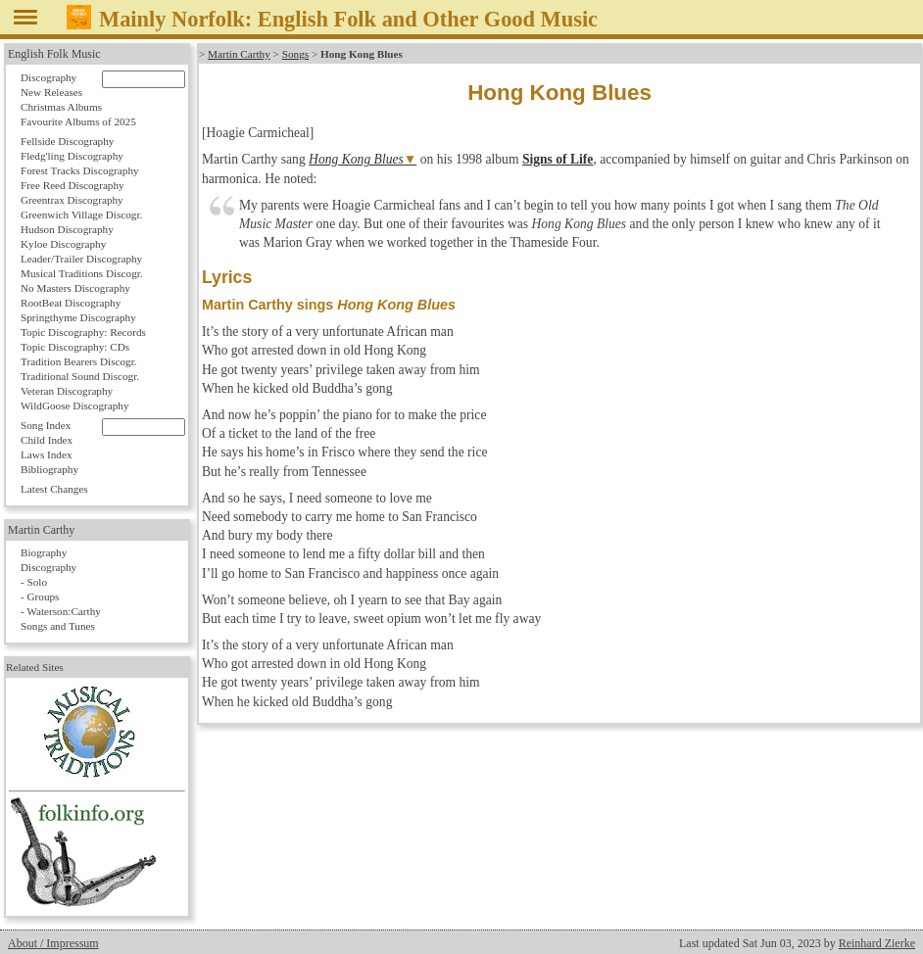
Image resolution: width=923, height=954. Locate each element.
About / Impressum (53, 943)
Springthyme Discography (78, 317)
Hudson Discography (67, 229)
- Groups (40, 596)
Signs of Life (558, 159)
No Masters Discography (75, 288)
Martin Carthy (239, 54)
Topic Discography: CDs (75, 347)
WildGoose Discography (74, 405)
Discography (48, 77)
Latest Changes (54, 489)
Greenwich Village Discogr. (81, 214)
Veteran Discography (67, 391)
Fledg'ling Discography (72, 156)
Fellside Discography (67, 141)
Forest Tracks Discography (80, 170)
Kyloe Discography (63, 244)
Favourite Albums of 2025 (78, 121)
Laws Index (47, 454)
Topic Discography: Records (83, 332)
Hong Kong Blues (356, 159)
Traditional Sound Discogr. (80, 376)
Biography (44, 552)
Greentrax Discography (72, 200)
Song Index (46, 425)
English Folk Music (54, 54)
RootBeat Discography (71, 303)
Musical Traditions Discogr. (82, 273)
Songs (295, 54)
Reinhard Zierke (877, 943)
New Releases (51, 92)
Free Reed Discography (72, 185)
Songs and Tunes (58, 626)
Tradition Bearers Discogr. (79, 361)
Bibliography (49, 469)
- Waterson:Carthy (61, 611)
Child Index (47, 440)
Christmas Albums (61, 107)
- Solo (34, 582)
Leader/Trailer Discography (81, 258)
